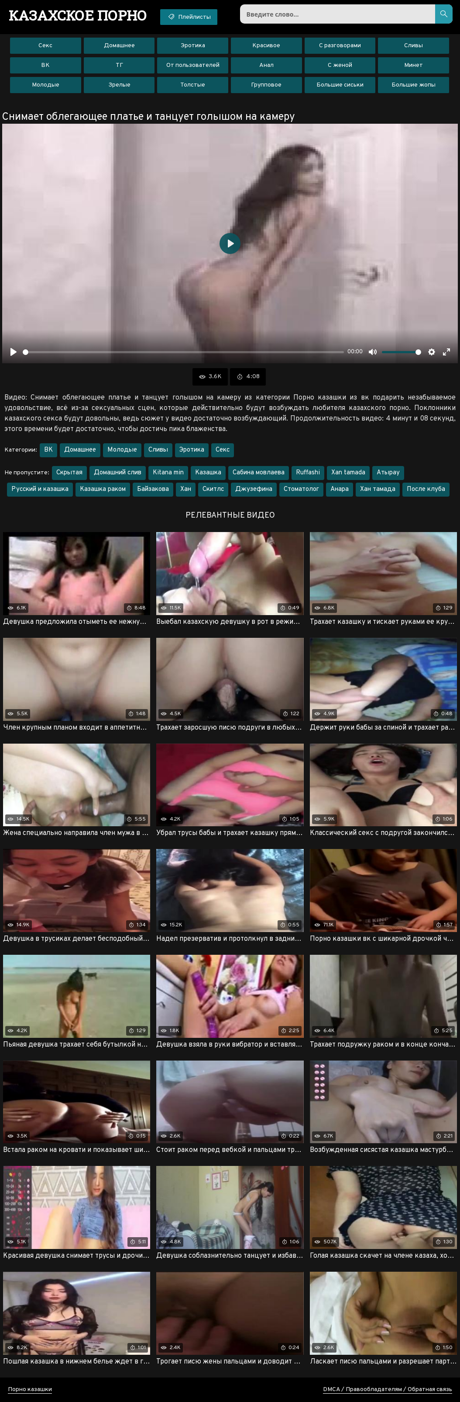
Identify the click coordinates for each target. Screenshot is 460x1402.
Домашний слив (117, 473)
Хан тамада (377, 489)
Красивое (266, 45)
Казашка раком (103, 489)
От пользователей (193, 65)
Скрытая (69, 473)
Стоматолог (301, 489)
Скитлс (213, 489)
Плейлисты (189, 16)
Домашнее (119, 45)
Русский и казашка (40, 489)
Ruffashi (308, 473)
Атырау (388, 473)
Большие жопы (413, 85)
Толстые (192, 85)
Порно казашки (30, 1389)
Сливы (413, 45)
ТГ (119, 65)
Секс (45, 45)
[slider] (183, 352)
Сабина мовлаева (259, 473)
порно (78, 15)
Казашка (208, 473)
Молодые (45, 85)
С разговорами (340, 45)
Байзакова (153, 489)
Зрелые (119, 85)
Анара (339, 489)
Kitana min (168, 473)
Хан (185, 489)
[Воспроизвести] (14, 352)
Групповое (266, 85)
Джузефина (253, 489)
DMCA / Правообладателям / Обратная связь (387, 1389)
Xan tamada (348, 473)
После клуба (426, 489)
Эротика (193, 45)
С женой (340, 65)
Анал (266, 65)
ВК (45, 65)
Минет (413, 65)
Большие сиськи (340, 85)
